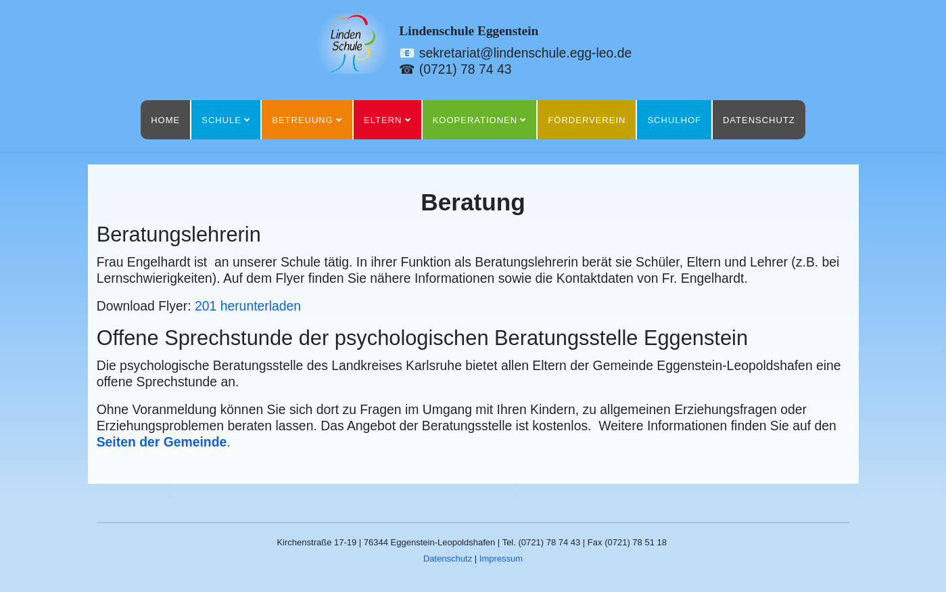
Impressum (501, 558)
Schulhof (674, 120)
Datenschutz (759, 120)
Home (165, 120)
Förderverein (586, 120)
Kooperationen (475, 120)
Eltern (383, 120)
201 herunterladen (248, 305)
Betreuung (302, 120)
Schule (221, 120)
